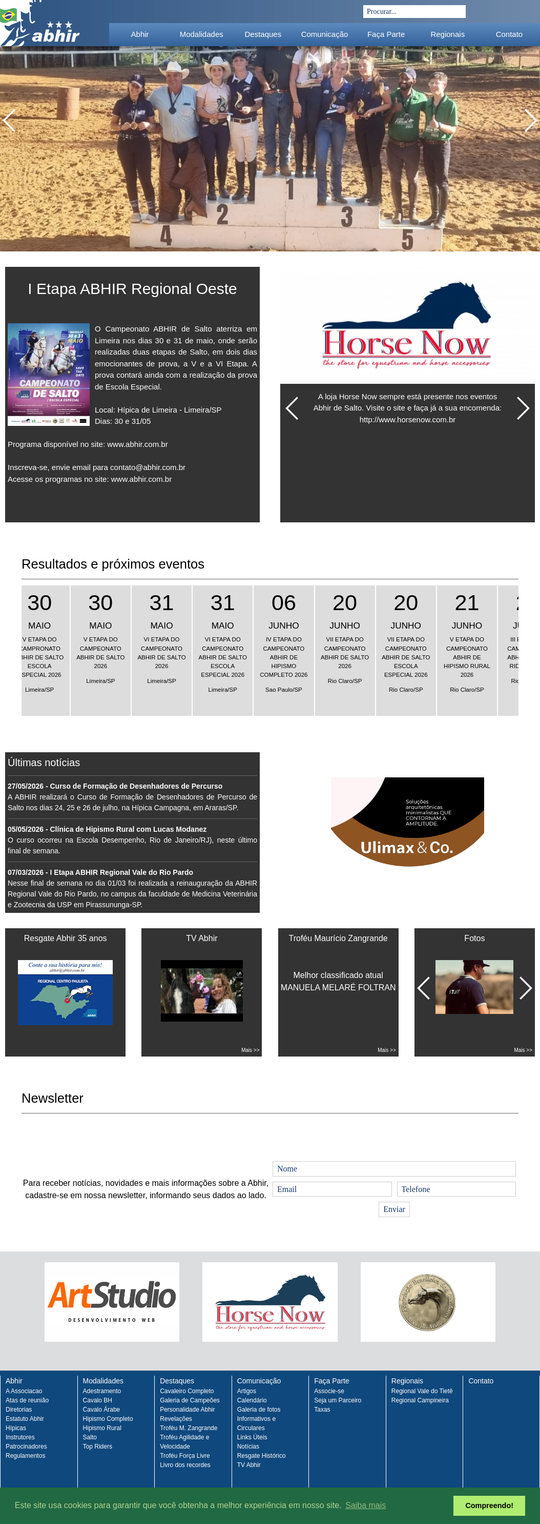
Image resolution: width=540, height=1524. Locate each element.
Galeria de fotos (259, 1409)
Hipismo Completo (108, 1418)
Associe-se (329, 1391)
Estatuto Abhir (25, 1418)
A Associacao (24, 1391)
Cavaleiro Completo (187, 1391)
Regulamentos (25, 1455)
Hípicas (16, 1428)
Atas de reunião (27, 1400)
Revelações (176, 1418)
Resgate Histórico (261, 1455)
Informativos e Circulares (256, 1423)
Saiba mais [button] (365, 1505)
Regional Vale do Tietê (422, 1391)
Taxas (322, 1409)
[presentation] (99, 1139)
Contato (509, 34)
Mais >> (250, 1050)
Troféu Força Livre (185, 1455)
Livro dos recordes (185, 1465)
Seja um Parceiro (337, 1400)
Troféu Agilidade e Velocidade (184, 1442)
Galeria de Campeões (190, 1400)
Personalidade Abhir (187, 1409)
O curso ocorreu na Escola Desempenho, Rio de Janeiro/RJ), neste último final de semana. (132, 840)
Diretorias (19, 1409)
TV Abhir (249, 1465)
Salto (90, 1437)
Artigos (246, 1391)
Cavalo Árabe (101, 1409)
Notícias (248, 1446)
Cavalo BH (97, 1400)
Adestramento (102, 1391)
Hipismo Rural (102, 1428)
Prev (20, 1311)
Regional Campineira (420, 1400)
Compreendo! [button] (489, 1505)
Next (520, 1311)
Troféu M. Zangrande (188, 1428)
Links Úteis (252, 1437)
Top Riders (97, 1446)
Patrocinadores (26, 1446)
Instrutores (20, 1437)
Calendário (252, 1400)
